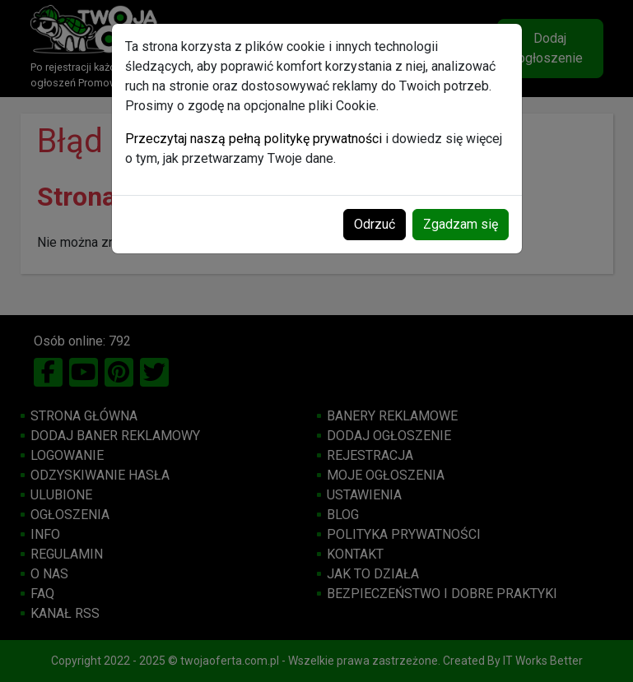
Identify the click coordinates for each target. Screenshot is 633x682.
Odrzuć (374, 224)
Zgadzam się (460, 224)
